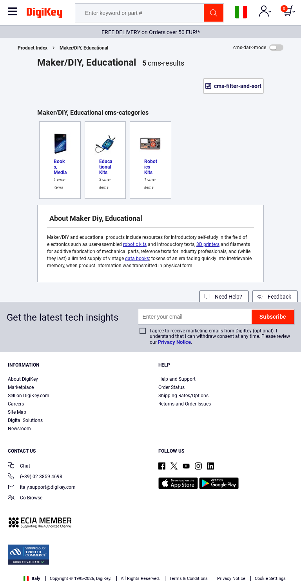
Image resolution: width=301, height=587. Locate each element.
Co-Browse (25, 498)
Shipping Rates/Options (183, 395)
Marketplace (21, 387)
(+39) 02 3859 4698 (35, 477)
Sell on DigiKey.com (28, 395)
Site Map (17, 412)
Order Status (171, 387)
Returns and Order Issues (184, 404)
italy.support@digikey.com (42, 488)
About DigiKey (23, 379)
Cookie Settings (270, 578)
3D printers (207, 244)
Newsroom (19, 428)
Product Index (32, 48)
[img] (44, 14)
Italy (32, 578)
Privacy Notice (174, 342)
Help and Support (177, 379)
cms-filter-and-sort (237, 86)
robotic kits (135, 244)
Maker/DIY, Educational (84, 48)
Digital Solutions (25, 420)
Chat (19, 466)
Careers (16, 404)
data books (137, 258)
